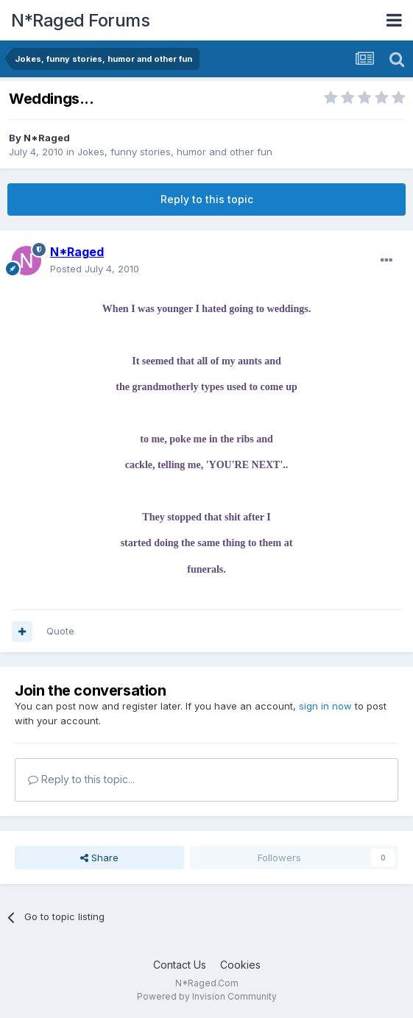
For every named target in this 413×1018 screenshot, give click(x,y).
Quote (60, 631)
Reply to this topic (206, 199)
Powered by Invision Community (207, 996)
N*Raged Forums (80, 20)
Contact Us (179, 964)
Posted (94, 269)
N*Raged (47, 138)
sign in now (325, 706)
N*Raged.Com (207, 983)
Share (99, 857)
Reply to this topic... (81, 779)
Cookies (240, 964)
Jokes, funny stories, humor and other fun (174, 152)
